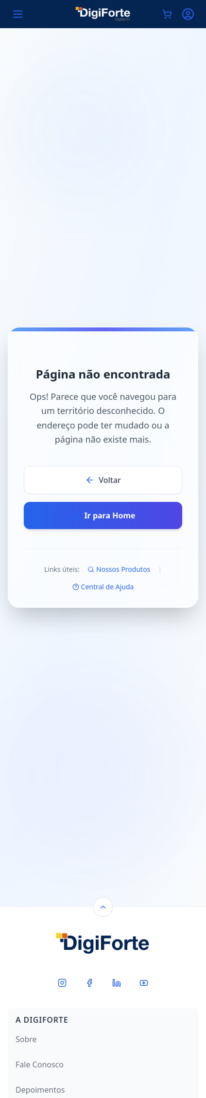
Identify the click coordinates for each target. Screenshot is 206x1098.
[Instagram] (62, 983)
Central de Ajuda (103, 586)
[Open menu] (18, 14)
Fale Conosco (40, 1064)
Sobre (26, 1039)
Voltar (103, 480)
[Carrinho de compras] (167, 14)
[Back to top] (103, 907)
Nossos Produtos (118, 569)
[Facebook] (89, 983)
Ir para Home (102, 515)
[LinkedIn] (116, 983)
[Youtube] (144, 983)
